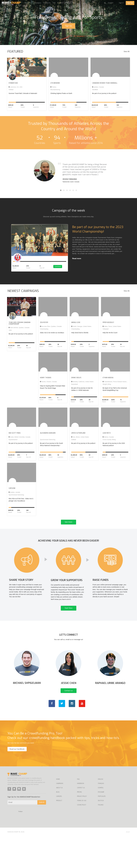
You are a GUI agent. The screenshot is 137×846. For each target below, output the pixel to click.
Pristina (53, 87)
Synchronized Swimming (47, 441)
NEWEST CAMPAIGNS (23, 292)
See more (68, 524)
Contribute (60, 268)
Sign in (121, 3)
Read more (76, 258)
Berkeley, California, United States (82, 383)
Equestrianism (13, 441)
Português (102, 806)
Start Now (68, 614)
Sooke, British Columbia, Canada (19, 438)
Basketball (74, 386)
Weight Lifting (107, 386)
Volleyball (106, 330)
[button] (10, 22)
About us (27, 3)
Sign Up (130, 3)
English (100, 789)
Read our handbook (17, 759)
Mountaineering (55, 89)
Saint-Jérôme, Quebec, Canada (19, 329)
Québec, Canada (98, 87)
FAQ (54, 3)
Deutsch (101, 810)
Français (101, 793)
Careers (59, 806)
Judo (10, 332)
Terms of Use (81, 810)
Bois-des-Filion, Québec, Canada (51, 328)
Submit (41, 812)
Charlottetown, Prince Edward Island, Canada (117, 383)
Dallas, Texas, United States (112, 328)
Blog (74, 3)
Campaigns (37, 3)
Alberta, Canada (108, 438)
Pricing (67, 3)
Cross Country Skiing (109, 441)
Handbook (46, 3)
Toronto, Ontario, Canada (48, 383)
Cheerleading (44, 330)
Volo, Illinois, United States (80, 438)
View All (127, 51)
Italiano (100, 814)
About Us (59, 797)
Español (100, 797)
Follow (20, 821)
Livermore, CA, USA (15, 87)
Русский (101, 802)
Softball (11, 89)
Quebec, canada (14, 494)
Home (58, 789)
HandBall (95, 89)
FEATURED (15, 51)
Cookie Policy (81, 814)
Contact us (68, 700)
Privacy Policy (82, 806)
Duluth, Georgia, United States (81, 328)
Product (60, 3)
